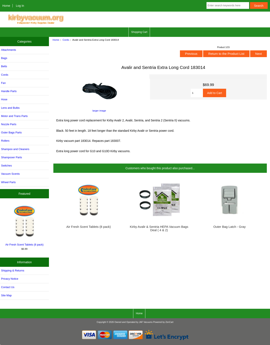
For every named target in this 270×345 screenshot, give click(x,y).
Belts (4, 66)
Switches (6, 165)
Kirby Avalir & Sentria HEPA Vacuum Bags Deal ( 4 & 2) (159, 228)
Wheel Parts (8, 182)
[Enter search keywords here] (228, 5)
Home (6, 5)
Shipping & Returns (12, 270)
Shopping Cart (139, 32)
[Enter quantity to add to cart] (197, 93)
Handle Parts (9, 91)
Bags (4, 58)
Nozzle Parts (8, 124)
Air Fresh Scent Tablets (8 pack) (24, 225)
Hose (4, 99)
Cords (65, 39)
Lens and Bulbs (10, 107)
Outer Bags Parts (11, 132)
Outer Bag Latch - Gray (229, 226)
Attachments (8, 49)
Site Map (6, 295)
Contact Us (7, 287)
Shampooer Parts (11, 157)
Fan (3, 83)
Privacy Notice (9, 278)
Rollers (5, 140)
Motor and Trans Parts (14, 116)
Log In (20, 5)
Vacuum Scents (10, 173)
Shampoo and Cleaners (15, 149)
